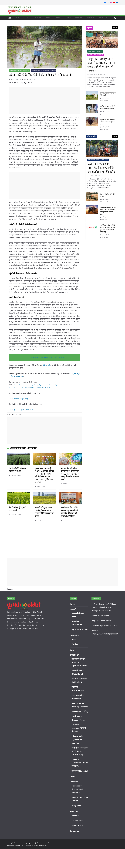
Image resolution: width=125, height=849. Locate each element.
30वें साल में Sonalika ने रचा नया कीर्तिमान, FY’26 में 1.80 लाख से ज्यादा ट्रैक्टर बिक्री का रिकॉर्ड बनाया (108, 210)
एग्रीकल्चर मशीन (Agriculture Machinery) (98, 160)
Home (17, 18)
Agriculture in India (80, 629)
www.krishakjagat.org (18, 398)
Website (75, 815)
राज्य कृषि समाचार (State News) (95, 51)
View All (115, 28)
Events (69, 18)
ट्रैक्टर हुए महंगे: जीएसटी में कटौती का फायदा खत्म (107, 195)
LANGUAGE (37, 18)
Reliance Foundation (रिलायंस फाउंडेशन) (80, 763)
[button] (30, 18)
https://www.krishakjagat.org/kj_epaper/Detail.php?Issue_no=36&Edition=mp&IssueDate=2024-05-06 (33, 386)
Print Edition (77, 820)
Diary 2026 (76, 805)
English (75, 644)
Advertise (90, 18)
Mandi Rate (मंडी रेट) (80, 711)
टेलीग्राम (12, 376)
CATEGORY (57, 18)
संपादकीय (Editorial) (80, 771)
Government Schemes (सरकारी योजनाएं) (79, 728)
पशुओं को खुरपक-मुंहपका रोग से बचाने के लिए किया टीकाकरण (107, 107)
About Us (25, 18)
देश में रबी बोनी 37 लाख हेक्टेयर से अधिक (17, 469)
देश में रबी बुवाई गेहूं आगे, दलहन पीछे (17, 508)
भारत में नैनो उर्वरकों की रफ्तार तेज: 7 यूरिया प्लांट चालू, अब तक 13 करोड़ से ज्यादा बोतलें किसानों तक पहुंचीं (70, 473)
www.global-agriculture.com (21, 409)
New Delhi (32, 79)
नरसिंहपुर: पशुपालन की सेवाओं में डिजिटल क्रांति (107, 94)
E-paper (48, 18)
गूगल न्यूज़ (75, 373)
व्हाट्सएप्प (19, 376)
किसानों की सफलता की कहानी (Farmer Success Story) (80, 751)
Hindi (74, 639)
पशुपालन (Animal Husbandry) (95, 55)
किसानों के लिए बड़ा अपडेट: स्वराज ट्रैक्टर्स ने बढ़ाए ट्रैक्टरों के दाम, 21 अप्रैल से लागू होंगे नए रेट (101, 168)
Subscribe (78, 18)
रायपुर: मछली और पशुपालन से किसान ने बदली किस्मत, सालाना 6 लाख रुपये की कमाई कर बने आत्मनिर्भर (101, 65)
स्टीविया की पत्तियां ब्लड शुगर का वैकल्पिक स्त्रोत (47, 357)
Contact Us (103, 18)
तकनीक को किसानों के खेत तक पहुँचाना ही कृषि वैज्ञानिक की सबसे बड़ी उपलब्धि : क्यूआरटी (69, 511)
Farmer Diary (77, 825)
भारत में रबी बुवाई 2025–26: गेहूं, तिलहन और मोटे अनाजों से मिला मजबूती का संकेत (44, 511)
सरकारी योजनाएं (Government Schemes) (19, 70)
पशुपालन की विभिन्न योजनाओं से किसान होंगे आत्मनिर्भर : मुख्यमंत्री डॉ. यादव (107, 122)
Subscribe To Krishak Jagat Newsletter (77, 789)
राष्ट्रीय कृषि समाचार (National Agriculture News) (44, 70)
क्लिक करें (46, 365)
